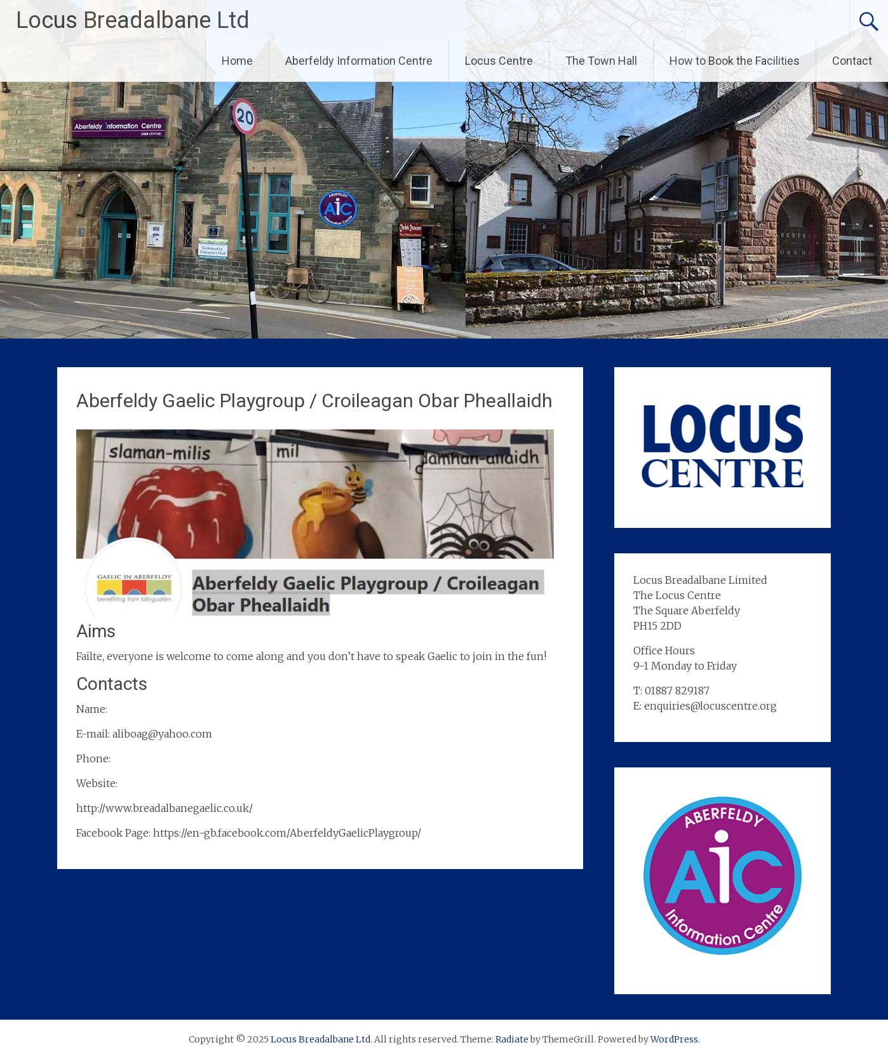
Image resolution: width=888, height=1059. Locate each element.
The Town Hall (601, 60)
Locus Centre (499, 60)
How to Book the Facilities (734, 60)
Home (237, 60)
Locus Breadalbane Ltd (133, 20)
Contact (852, 60)
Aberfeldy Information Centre (359, 60)
